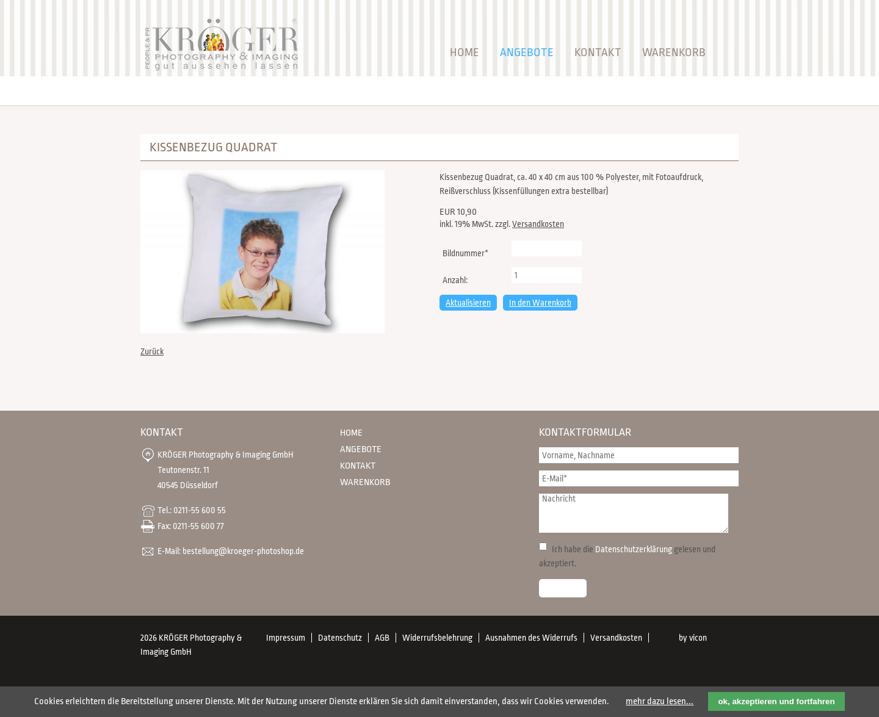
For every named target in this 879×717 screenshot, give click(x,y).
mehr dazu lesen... (659, 701)
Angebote (527, 52)
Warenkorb (674, 52)
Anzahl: (455, 280)
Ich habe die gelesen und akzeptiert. (627, 556)
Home (464, 52)
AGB (382, 638)
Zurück (152, 351)
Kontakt (597, 52)
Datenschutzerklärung (633, 549)
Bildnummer (465, 252)
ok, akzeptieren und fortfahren (776, 701)
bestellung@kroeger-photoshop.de (243, 550)
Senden (562, 588)
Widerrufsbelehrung (437, 638)
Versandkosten (538, 224)
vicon (698, 638)
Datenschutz (340, 638)
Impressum (285, 638)
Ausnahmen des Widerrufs (531, 638)
